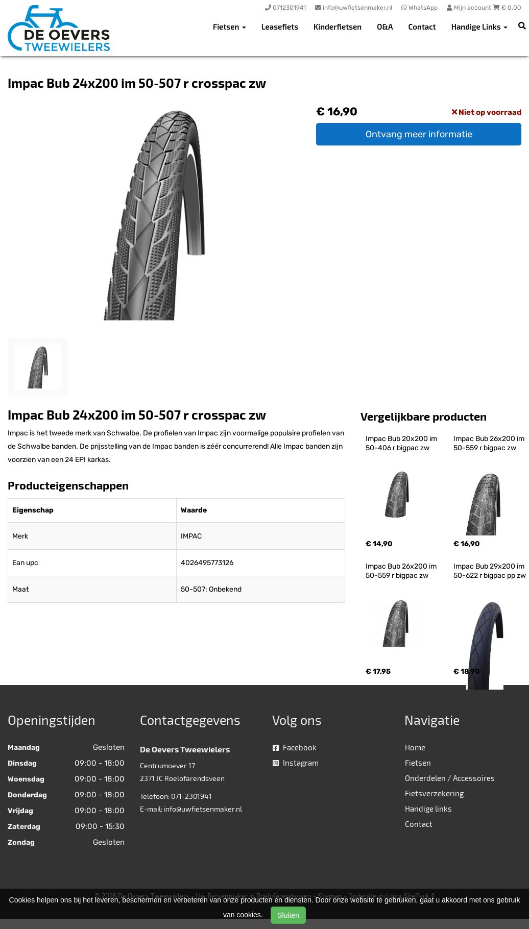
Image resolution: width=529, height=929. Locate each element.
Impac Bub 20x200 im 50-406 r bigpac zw (402, 443)
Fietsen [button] (229, 26)
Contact (422, 26)
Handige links (428, 808)
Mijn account (470, 7)
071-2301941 (191, 796)
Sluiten (288, 915)
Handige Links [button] (479, 26)
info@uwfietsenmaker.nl (203, 808)
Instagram (296, 762)
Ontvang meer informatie (419, 134)
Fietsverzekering (434, 793)
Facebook (295, 747)
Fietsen (418, 762)
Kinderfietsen (338, 26)
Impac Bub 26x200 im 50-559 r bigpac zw (489, 443)
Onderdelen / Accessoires (450, 778)
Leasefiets (279, 26)
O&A (385, 26)
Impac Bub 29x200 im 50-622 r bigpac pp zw (489, 571)
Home (415, 747)
